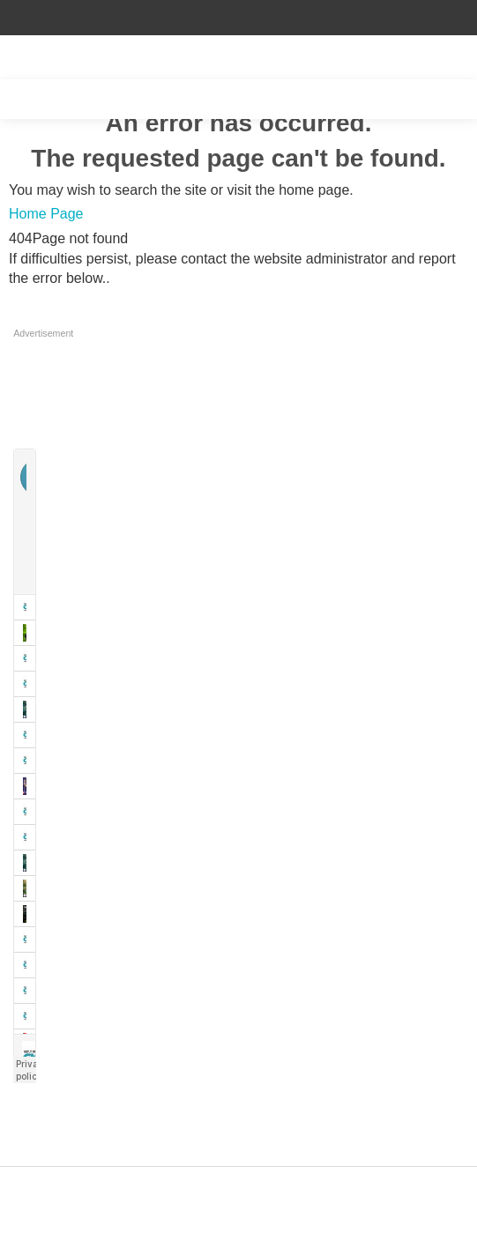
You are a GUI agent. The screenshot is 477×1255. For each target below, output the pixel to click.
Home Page (46, 213)
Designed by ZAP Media (238, 1177)
